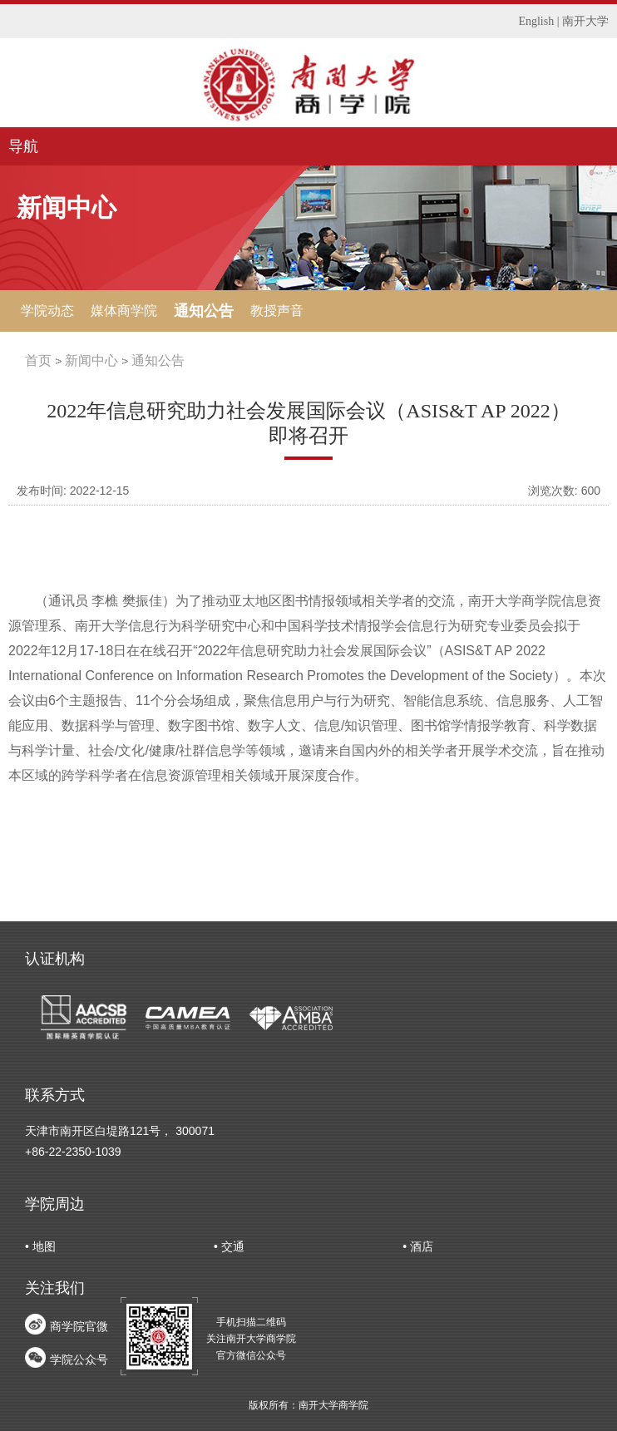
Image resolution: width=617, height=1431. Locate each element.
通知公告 (204, 311)
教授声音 (277, 310)
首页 (38, 360)
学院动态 (47, 310)
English (536, 21)
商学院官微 (79, 1326)
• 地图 (40, 1246)
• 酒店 (417, 1246)
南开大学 (585, 21)
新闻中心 (91, 360)
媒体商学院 (124, 310)
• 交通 (229, 1246)
